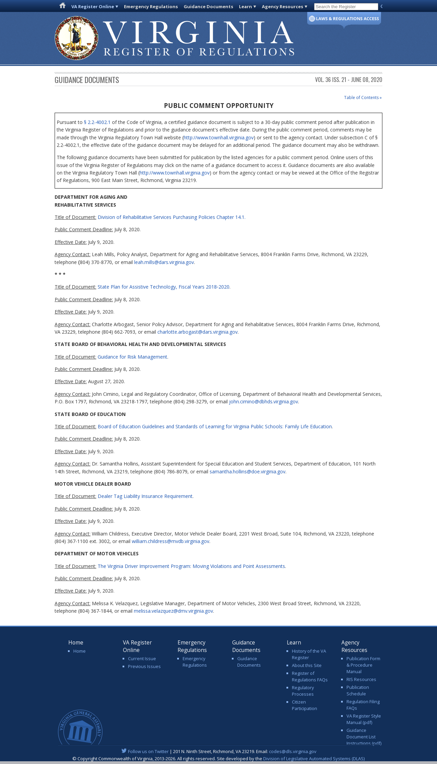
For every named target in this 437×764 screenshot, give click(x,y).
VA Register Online (92, 6)
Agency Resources (282, 6)
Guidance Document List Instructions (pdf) (364, 736)
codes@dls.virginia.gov (292, 751)
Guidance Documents (208, 6)
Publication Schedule (358, 690)
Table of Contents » (363, 97)
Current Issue (142, 658)
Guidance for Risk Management (132, 356)
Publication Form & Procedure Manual (363, 665)
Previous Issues (144, 666)
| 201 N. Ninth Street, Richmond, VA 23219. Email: (218, 751)
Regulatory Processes (303, 690)
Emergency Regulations (151, 6)
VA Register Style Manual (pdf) (364, 719)
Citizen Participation (304, 705)
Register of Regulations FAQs (310, 676)
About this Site (307, 665)
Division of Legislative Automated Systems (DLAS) (314, 758)
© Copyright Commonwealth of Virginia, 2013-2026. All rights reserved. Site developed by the (218, 758)
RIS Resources (361, 679)
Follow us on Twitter (148, 751)
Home (79, 651)
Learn (245, 6)
